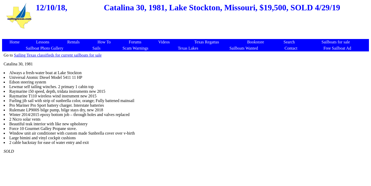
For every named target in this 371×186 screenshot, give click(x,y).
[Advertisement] (186, 32)
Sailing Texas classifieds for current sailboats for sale (58, 55)
